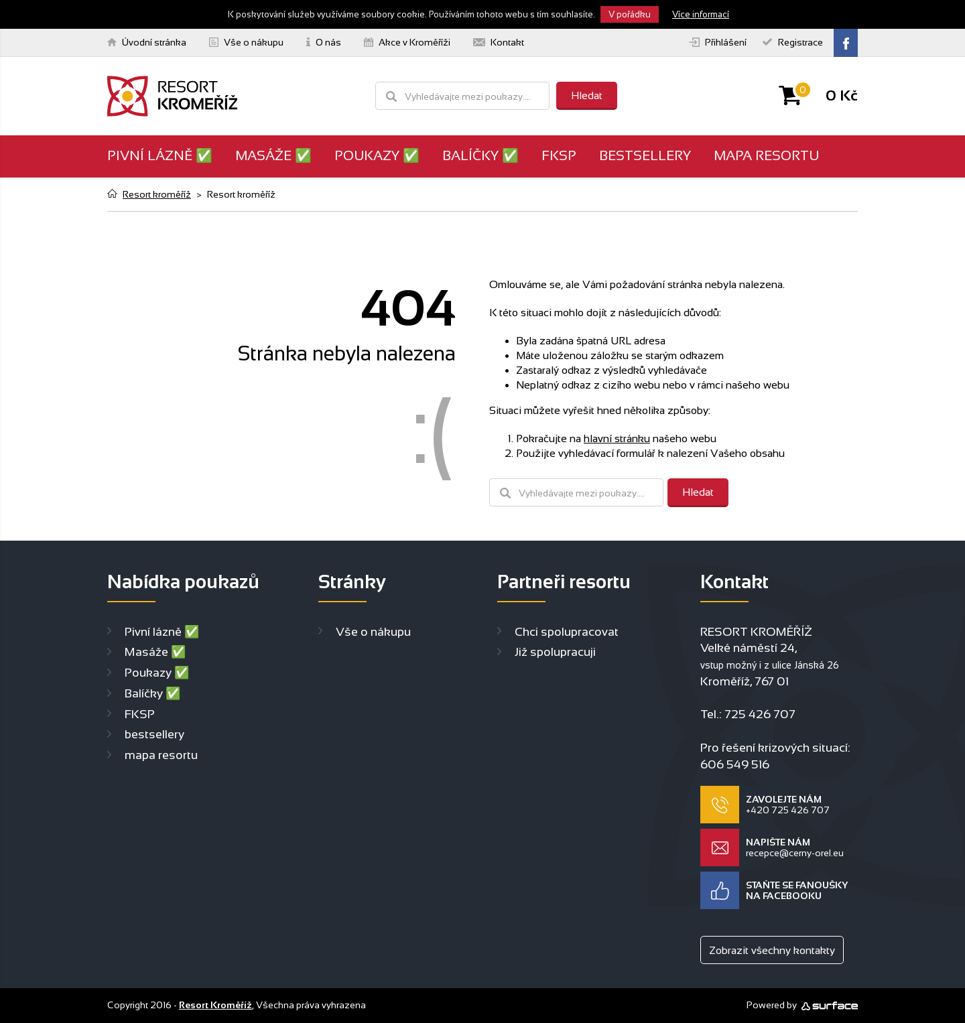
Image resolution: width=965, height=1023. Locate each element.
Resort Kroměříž (215, 1005)
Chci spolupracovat (567, 631)
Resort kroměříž (157, 194)
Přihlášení (718, 42)
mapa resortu (766, 155)
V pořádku (629, 14)
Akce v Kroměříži (407, 42)
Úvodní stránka (146, 42)
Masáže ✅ (273, 155)
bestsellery (645, 155)
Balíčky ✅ (480, 155)
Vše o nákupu (246, 42)
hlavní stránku (617, 438)
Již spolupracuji (555, 652)
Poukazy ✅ (377, 155)
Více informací (700, 14)
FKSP (558, 155)
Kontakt (498, 42)
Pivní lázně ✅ (159, 155)
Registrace (793, 42)
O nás (323, 42)
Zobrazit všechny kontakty (772, 950)
